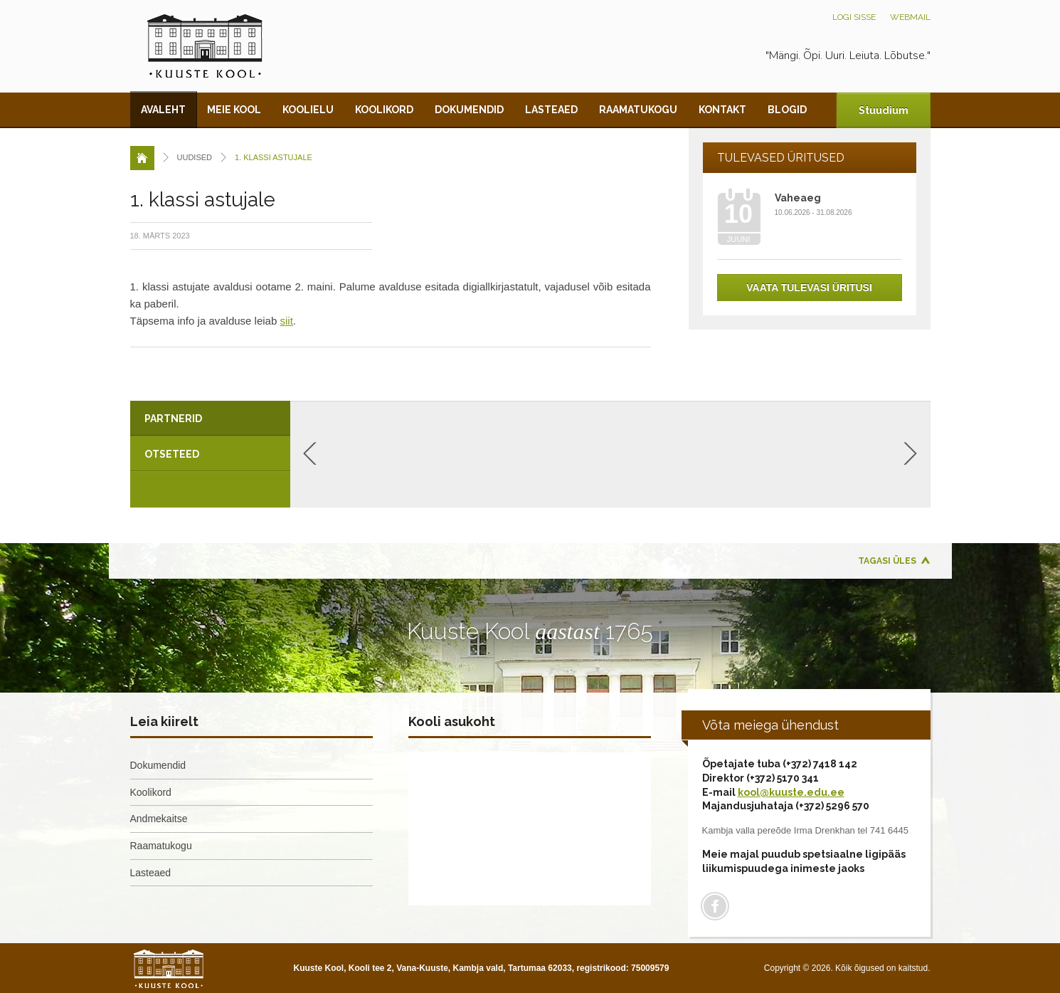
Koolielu (308, 109)
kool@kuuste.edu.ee (791, 792)
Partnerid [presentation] (173, 418)
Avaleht (163, 109)
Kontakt (722, 109)
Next (910, 453)
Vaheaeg (798, 198)
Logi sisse (854, 17)
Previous (310, 453)
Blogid (787, 109)
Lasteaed (551, 109)
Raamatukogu (638, 109)
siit (286, 321)
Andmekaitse (159, 818)
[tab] (210, 418)
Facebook (715, 906)
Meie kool (234, 109)
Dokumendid (469, 109)
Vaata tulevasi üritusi (809, 287)
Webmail (910, 17)
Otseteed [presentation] (171, 454)
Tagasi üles (887, 561)
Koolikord (384, 109)
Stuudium (883, 110)
